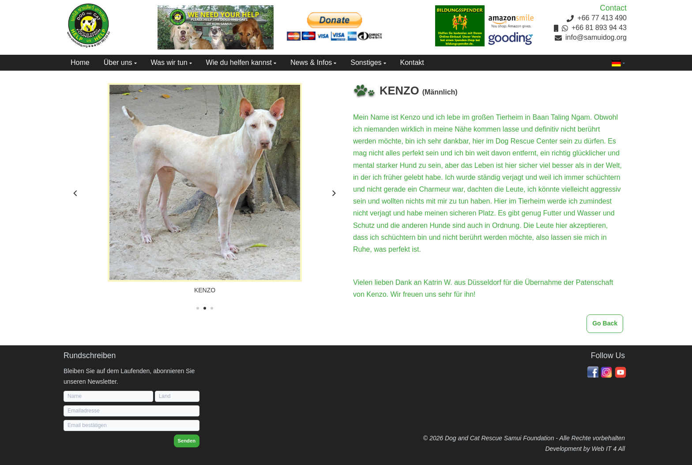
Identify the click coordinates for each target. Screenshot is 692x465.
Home (80, 62)
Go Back (604, 323)
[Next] (333, 193)
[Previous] (76, 193)
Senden (187, 440)
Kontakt (412, 62)
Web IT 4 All (608, 448)
